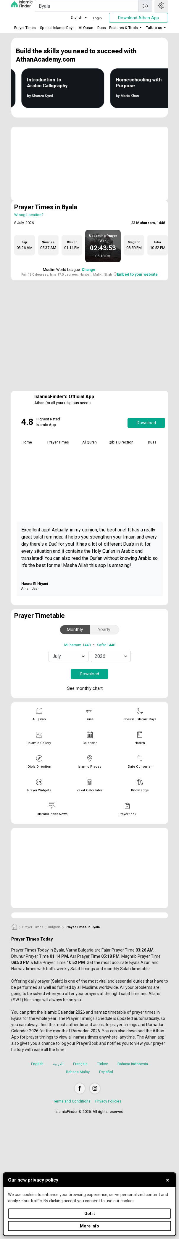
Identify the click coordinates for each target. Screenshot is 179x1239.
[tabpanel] (27, 471)
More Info (89, 1226)
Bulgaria (54, 927)
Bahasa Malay (78, 1072)
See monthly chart (89, 689)
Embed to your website (137, 274)
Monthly (75, 629)
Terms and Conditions (72, 1101)
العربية (58, 1064)
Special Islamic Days (57, 27)
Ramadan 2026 (85, 1031)
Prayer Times (25, 27)
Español (106, 1072)
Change (88, 269)
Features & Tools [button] (123, 27)
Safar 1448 (106, 645)
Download (146, 422)
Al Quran (86, 27)
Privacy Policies (108, 1101)
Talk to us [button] (154, 27)
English (73, 18)
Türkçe (102, 1064)
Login (97, 18)
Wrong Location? (28, 215)
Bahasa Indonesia (132, 1064)
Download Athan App (138, 17)
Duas (101, 27)
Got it (89, 1213)
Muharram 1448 (77, 645)
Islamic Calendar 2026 (64, 1012)
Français (80, 1064)
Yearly (104, 629)
